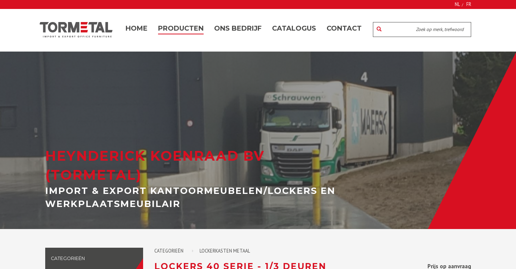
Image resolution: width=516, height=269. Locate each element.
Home (137, 28)
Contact (344, 28)
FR (468, 4)
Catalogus (294, 28)
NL (457, 4)
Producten (181, 28)
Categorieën (168, 251)
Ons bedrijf (238, 28)
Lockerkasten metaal (225, 251)
